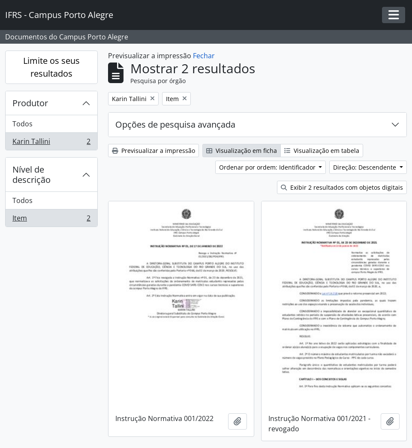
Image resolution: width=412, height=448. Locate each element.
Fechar (204, 55)
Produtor (30, 103)
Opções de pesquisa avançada (175, 124)
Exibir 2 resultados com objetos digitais (342, 187)
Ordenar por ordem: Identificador (268, 167)
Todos (22, 123)
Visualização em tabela (321, 150)
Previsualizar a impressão (153, 150)
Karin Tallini (51, 143)
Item (51, 220)
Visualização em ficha (241, 150)
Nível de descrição (31, 174)
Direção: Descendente (365, 167)
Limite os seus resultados (51, 67)
